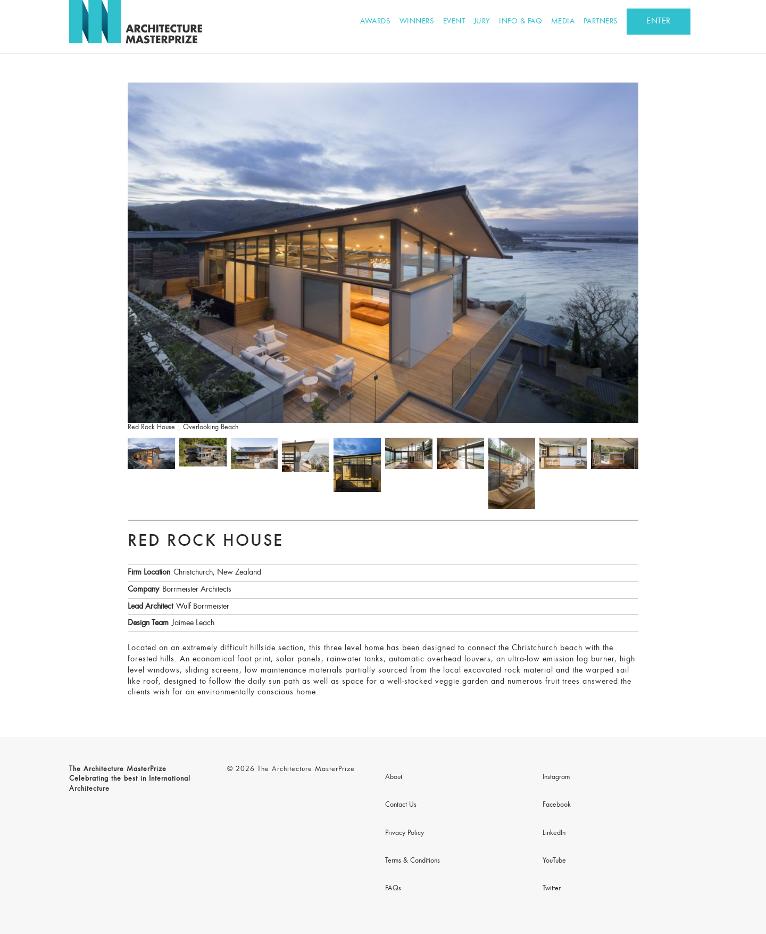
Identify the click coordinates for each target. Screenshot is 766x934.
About (393, 777)
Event (454, 22)
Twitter (552, 888)
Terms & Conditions (412, 861)
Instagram (556, 777)
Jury (482, 22)
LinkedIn (554, 833)
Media (563, 22)
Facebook (557, 805)
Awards (375, 22)
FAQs (393, 888)
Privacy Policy (404, 833)
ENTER (658, 21)
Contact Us (401, 805)
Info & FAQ (520, 22)
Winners (417, 22)
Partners (601, 22)
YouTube (554, 861)
